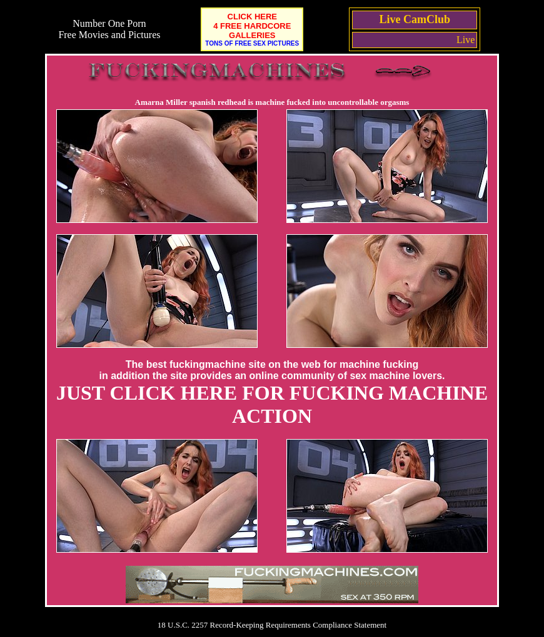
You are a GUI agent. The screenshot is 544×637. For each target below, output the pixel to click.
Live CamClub (415, 19)
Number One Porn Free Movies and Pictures (109, 29)
